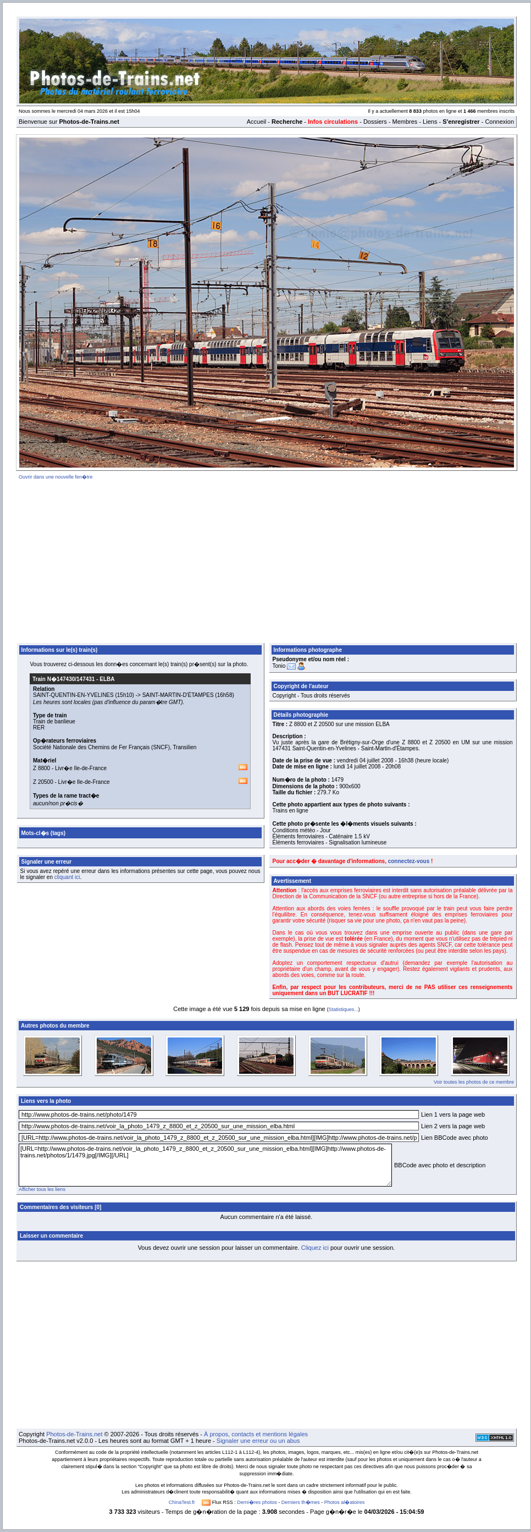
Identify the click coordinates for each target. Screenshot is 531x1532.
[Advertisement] (267, 559)
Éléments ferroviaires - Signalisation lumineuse (330, 842)
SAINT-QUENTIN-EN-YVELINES (73, 695)
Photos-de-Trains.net (74, 1434)
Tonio (279, 666)
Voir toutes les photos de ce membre (474, 1082)
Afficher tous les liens (42, 1189)
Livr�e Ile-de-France (81, 768)
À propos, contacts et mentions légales (256, 1434)
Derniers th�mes (300, 1502)
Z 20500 (43, 782)
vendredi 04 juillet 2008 (365, 760)
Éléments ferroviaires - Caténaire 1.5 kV (321, 836)
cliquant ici (67, 877)
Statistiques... (343, 1009)
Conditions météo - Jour (302, 830)
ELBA (106, 679)
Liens (430, 121)
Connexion (499, 121)
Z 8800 (41, 768)
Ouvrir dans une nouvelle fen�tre (56, 477)
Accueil (256, 121)
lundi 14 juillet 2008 (357, 767)
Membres (404, 121)
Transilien (184, 747)
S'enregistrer (460, 121)
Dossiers (375, 121)
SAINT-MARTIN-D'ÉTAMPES (178, 695)
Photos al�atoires (344, 1502)
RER (39, 727)
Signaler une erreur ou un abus (258, 1440)
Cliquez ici (315, 1247)
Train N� (63, 679)
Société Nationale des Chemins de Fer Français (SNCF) (101, 747)
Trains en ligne (290, 811)
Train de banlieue (54, 721)
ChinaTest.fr (182, 1502)
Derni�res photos (257, 1502)
